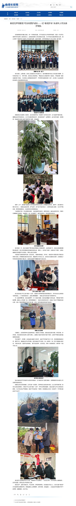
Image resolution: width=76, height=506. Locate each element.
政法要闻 (16, 15)
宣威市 (18, 18)
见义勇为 (39, 12)
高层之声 (16, 12)
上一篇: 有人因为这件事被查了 (19, 500)
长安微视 (61, 12)
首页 (10, 18)
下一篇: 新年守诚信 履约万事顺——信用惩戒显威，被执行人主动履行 (27, 502)
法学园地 (50, 12)
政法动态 (27, 12)
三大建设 (27, 15)
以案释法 (50, 15)
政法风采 (39, 15)
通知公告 (61, 15)
